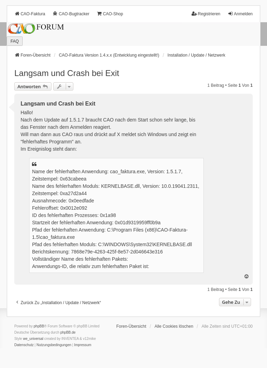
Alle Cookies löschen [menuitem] (173, 326)
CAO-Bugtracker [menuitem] (70, 13)
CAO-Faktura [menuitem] (29, 13)
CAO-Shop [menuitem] (110, 13)
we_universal (33, 339)
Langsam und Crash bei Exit (66, 73)
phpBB (39, 326)
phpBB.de (68, 332)
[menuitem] (24, 345)
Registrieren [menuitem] (206, 13)
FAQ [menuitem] (14, 41)
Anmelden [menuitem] (240, 13)
